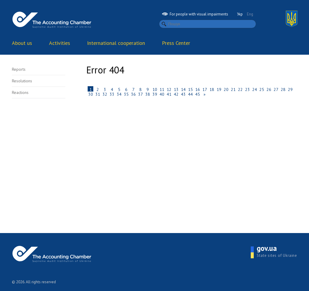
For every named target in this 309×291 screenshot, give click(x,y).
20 (226, 89)
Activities (59, 43)
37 (140, 94)
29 (290, 89)
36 (133, 94)
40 (162, 94)
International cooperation (116, 43)
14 (183, 89)
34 (119, 94)
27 (276, 89)
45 (197, 94)
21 (233, 89)
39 (154, 94)
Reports (19, 69)
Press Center (176, 43)
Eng (250, 14)
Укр (240, 14)
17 (204, 89)
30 (90, 94)
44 (190, 94)
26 (269, 89)
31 (97, 94)
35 (126, 94)
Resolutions (22, 81)
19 (219, 89)
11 (162, 89)
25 (261, 89)
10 (154, 89)
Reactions (20, 92)
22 (240, 89)
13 (176, 89)
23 (247, 89)
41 (169, 94)
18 (211, 89)
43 (183, 94)
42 (176, 94)
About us (22, 43)
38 (147, 94)
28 (283, 89)
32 (105, 94)
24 (254, 89)
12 (169, 89)
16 (197, 89)
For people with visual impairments (195, 14)
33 (112, 94)
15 (190, 89)
